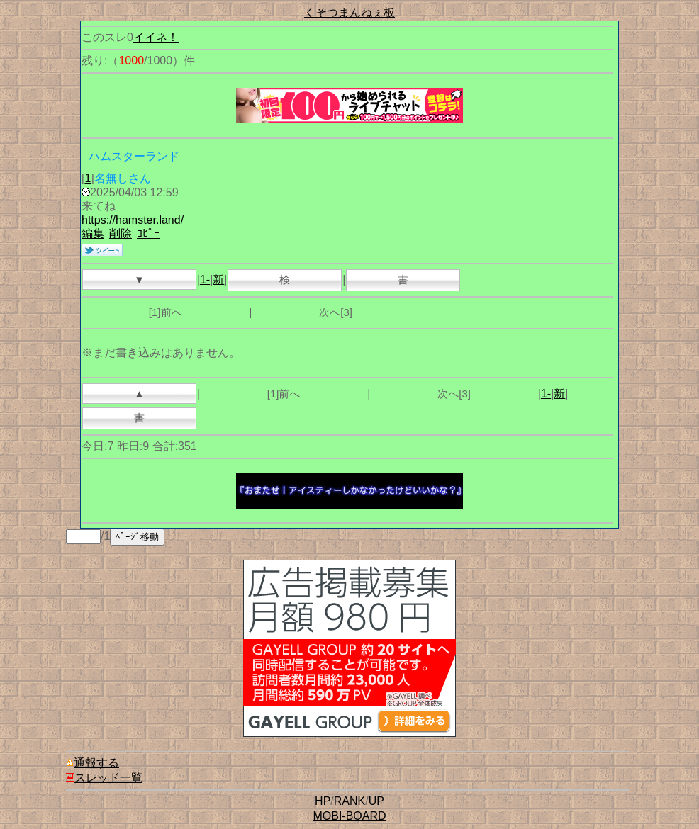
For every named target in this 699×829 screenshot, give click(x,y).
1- (205, 279)
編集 (93, 233)
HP (322, 801)
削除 (120, 233)
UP (376, 801)
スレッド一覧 (104, 778)
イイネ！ (156, 37)
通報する (92, 763)
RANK (349, 801)
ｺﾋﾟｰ (148, 233)
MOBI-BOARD (349, 816)
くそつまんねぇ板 (349, 12)
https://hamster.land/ (133, 220)
